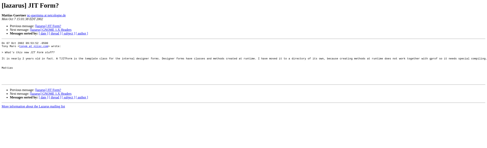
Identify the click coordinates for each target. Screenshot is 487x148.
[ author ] (82, 33)
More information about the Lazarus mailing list (33, 114)
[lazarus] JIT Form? (48, 26)
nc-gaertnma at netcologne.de (46, 15)
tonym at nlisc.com (33, 47)
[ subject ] (68, 33)
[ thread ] (55, 33)
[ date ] (43, 33)
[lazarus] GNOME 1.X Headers (51, 29)
